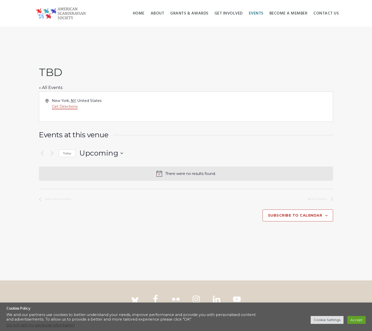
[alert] (186, 174)
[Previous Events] (42, 153)
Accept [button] (356, 320)
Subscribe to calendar (295, 215)
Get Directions (65, 106)
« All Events (50, 87)
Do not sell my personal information (40, 325)
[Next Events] (52, 153)
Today (67, 153)
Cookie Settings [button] (327, 320)
